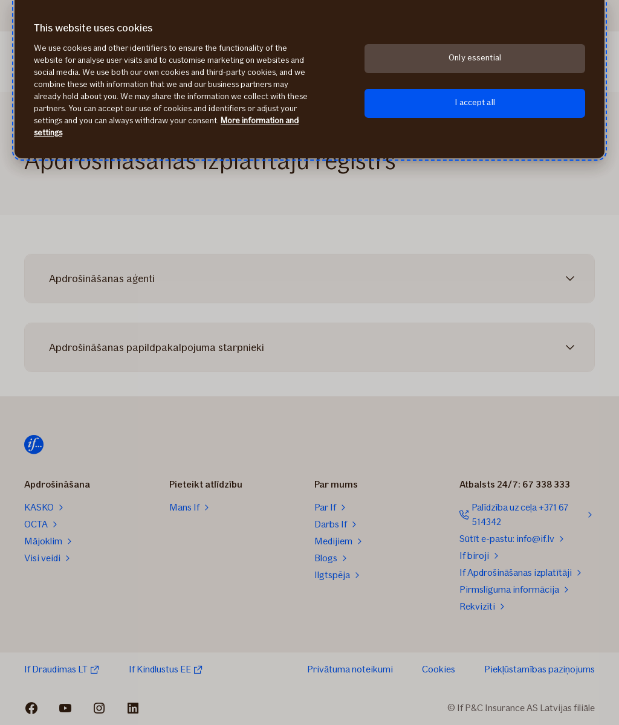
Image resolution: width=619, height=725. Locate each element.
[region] (309, 79)
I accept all (475, 102)
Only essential (475, 58)
